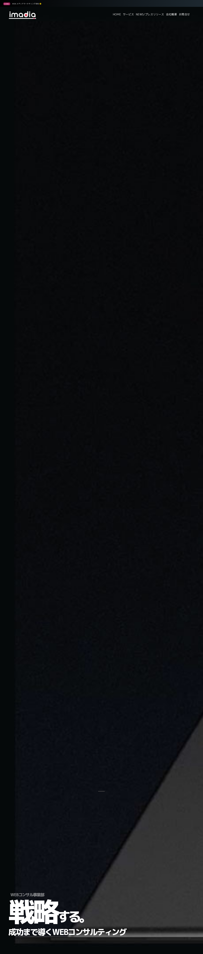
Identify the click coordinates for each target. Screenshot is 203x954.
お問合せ (184, 14)
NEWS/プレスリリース (150, 14)
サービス (128, 14)
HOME (117, 14)
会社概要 (171, 14)
